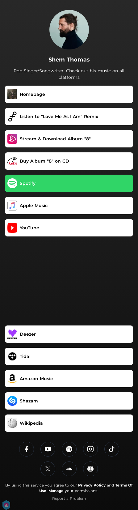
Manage (56, 490)
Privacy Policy (92, 485)
